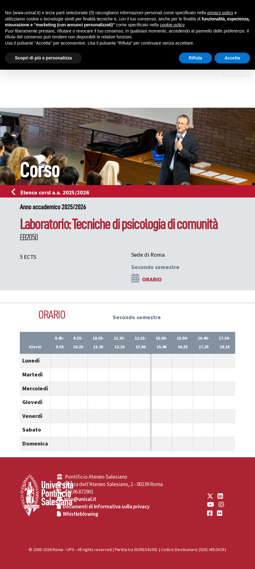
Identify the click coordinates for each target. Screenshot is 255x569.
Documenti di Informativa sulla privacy (106, 506)
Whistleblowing (80, 514)
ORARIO (152, 280)
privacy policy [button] (220, 12)
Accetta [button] (232, 57)
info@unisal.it (80, 499)
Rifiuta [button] (195, 57)
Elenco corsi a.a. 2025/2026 (52, 193)
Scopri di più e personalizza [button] (43, 57)
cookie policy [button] (172, 24)
